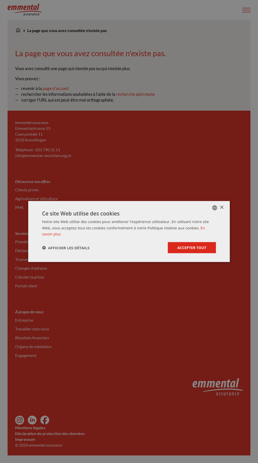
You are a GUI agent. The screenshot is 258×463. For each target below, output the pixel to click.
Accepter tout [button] (191, 247)
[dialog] (129, 231)
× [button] (221, 207)
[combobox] (214, 207)
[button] (65, 247)
